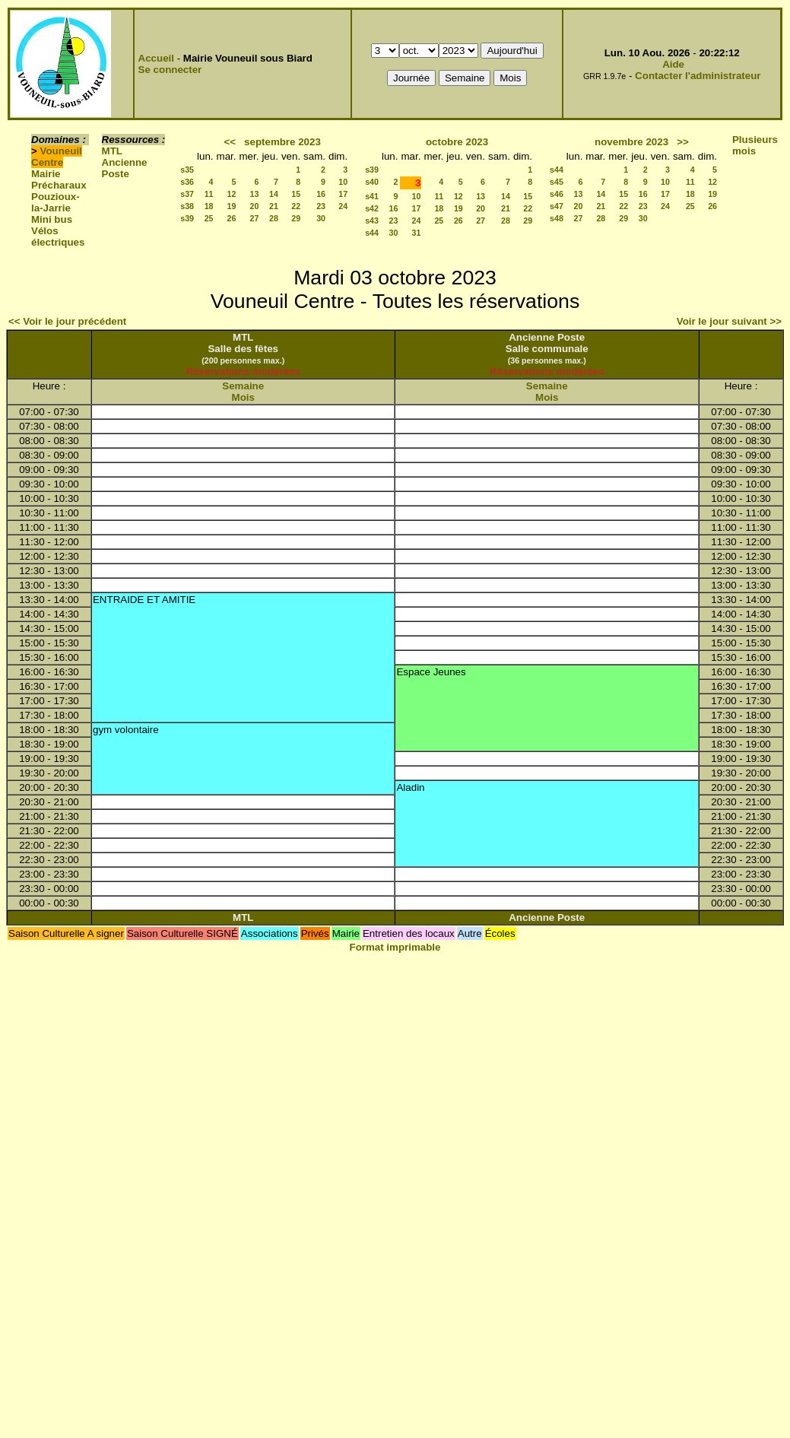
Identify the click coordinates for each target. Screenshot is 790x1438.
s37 (187, 193)
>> (683, 142)
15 (295, 193)
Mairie (46, 173)
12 (231, 193)
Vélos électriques (57, 236)
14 (273, 193)
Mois (243, 397)
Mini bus (51, 219)
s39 (187, 218)
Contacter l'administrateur (697, 75)
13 (254, 193)
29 (295, 218)
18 (209, 206)
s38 (187, 206)
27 (254, 218)
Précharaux (59, 185)
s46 (556, 193)
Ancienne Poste (125, 168)
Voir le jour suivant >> (729, 321)
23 (320, 206)
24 (342, 206)
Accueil (156, 58)
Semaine (243, 386)
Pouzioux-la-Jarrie (55, 202)
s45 (556, 181)
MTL (112, 151)
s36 (187, 181)
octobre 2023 (457, 142)
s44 (372, 232)
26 (231, 218)
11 (209, 193)
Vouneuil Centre (56, 156)
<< (230, 142)
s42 (372, 208)
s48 (556, 218)
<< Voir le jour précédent (67, 321)
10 (342, 181)
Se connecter (170, 69)
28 (273, 218)
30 (320, 218)
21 (273, 206)
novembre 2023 (631, 142)
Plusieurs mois (755, 145)
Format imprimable (395, 947)
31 (416, 232)
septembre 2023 (282, 142)
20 (254, 206)
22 (295, 206)
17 (342, 193)
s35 (187, 169)
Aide (673, 64)
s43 (372, 220)
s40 (372, 181)
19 (231, 206)
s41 (372, 196)
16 (320, 193)
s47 (556, 206)
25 (209, 218)
